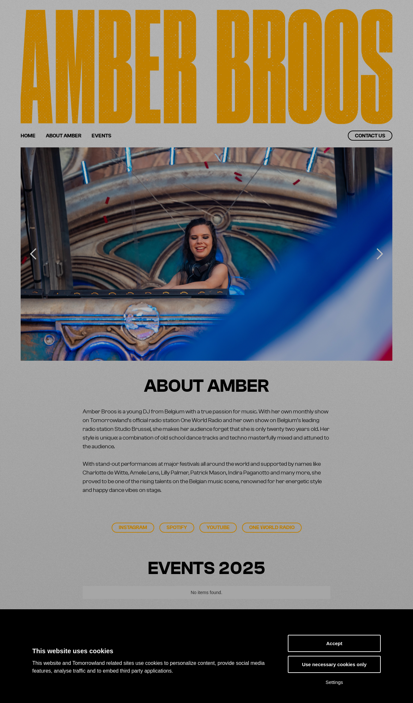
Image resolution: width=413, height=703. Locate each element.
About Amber (63, 135)
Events (101, 135)
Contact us (370, 135)
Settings (334, 682)
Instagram (133, 527)
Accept (334, 643)
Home (28, 135)
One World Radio (272, 527)
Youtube (218, 527)
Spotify (176, 527)
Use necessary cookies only (334, 664)
